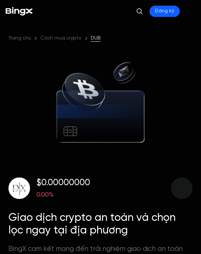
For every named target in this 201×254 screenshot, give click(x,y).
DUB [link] (96, 38)
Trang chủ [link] (19, 38)
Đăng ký (164, 11)
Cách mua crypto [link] (61, 38)
